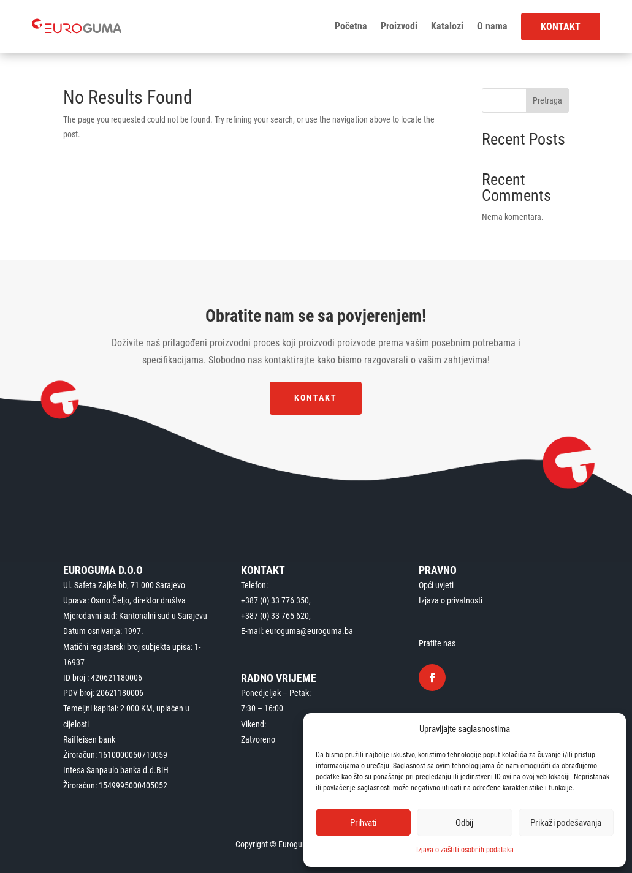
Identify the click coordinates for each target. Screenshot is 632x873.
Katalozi (447, 26)
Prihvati (363, 822)
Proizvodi (399, 26)
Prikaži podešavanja (565, 822)
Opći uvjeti (436, 585)
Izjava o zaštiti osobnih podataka (465, 849)
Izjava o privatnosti (450, 600)
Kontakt (561, 26)
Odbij (464, 822)
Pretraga (547, 100)
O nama (492, 26)
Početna (351, 26)
